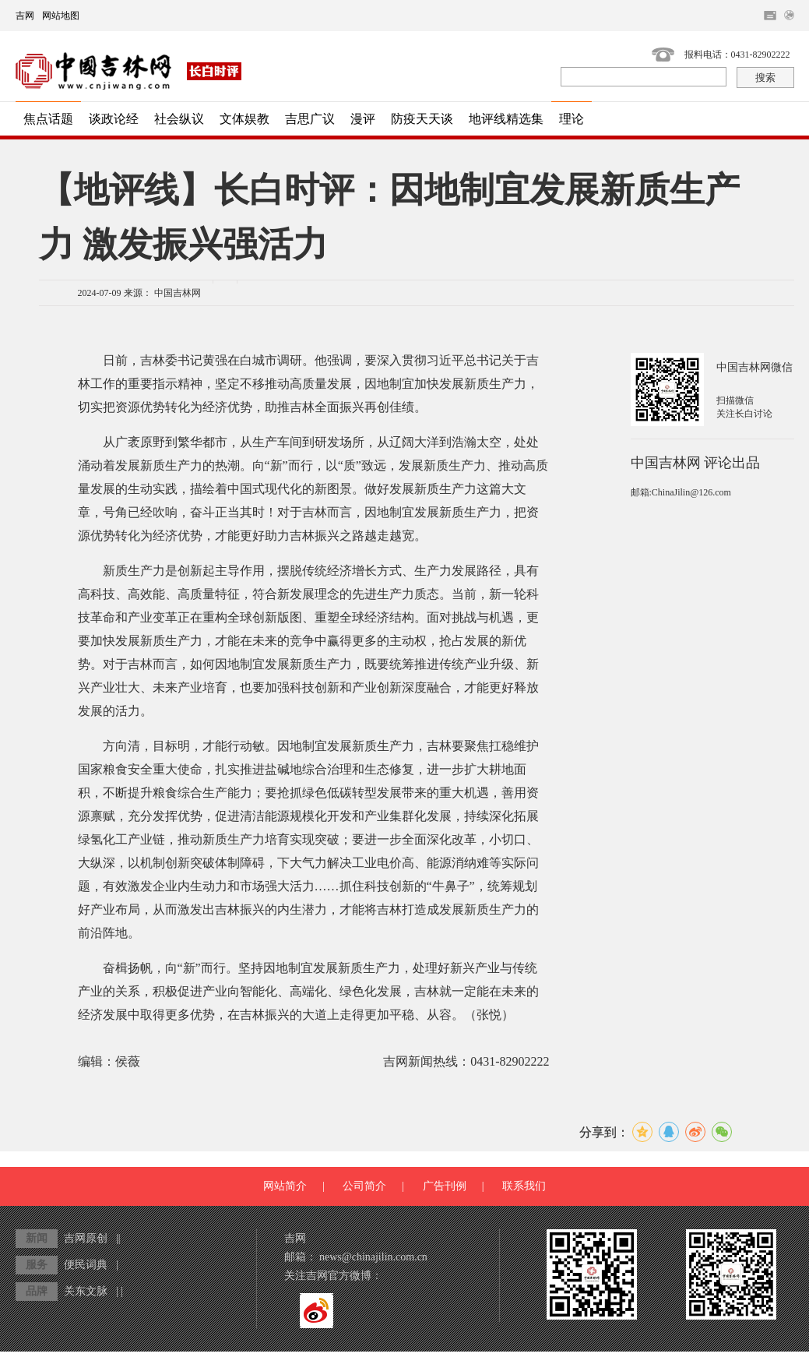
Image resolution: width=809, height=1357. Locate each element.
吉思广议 (310, 118)
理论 (571, 118)
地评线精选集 (506, 118)
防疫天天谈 (422, 118)
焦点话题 (48, 118)
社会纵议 (179, 118)
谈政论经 (114, 118)
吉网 (25, 15)
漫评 (362, 118)
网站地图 (60, 15)
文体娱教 (244, 118)
